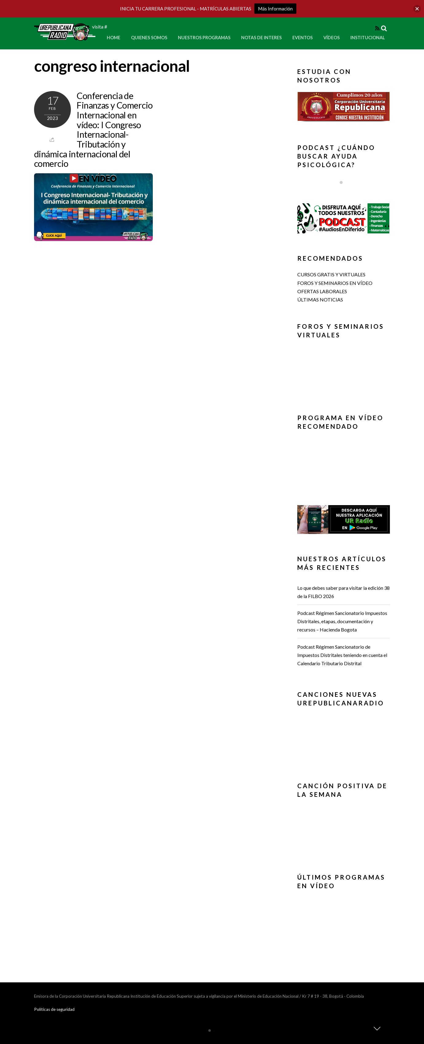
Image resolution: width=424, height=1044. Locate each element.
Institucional (367, 37)
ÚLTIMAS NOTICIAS (320, 299)
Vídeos (331, 37)
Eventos (302, 37)
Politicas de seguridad (54, 1009)
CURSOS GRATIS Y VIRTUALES (331, 274)
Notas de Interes (261, 37)
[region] (343, 108)
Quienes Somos (149, 37)
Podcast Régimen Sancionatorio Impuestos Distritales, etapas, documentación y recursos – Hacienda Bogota (342, 621)
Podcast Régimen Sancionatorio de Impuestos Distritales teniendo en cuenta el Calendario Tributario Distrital (342, 655)
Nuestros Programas (204, 37)
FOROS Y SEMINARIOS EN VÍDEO (334, 283)
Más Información (275, 8)
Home (113, 37)
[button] (343, 106)
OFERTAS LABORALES (322, 291)
